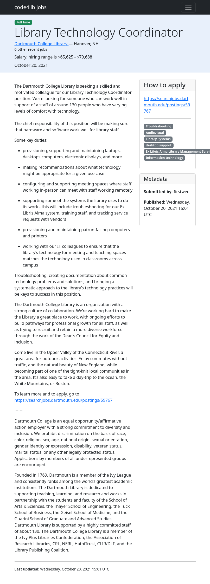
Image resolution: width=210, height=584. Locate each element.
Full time (23, 22)
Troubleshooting (158, 126)
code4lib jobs (31, 7)
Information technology (164, 157)
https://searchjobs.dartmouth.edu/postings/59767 (64, 400)
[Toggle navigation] (188, 7)
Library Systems (158, 139)
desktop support (158, 145)
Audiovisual (155, 133)
